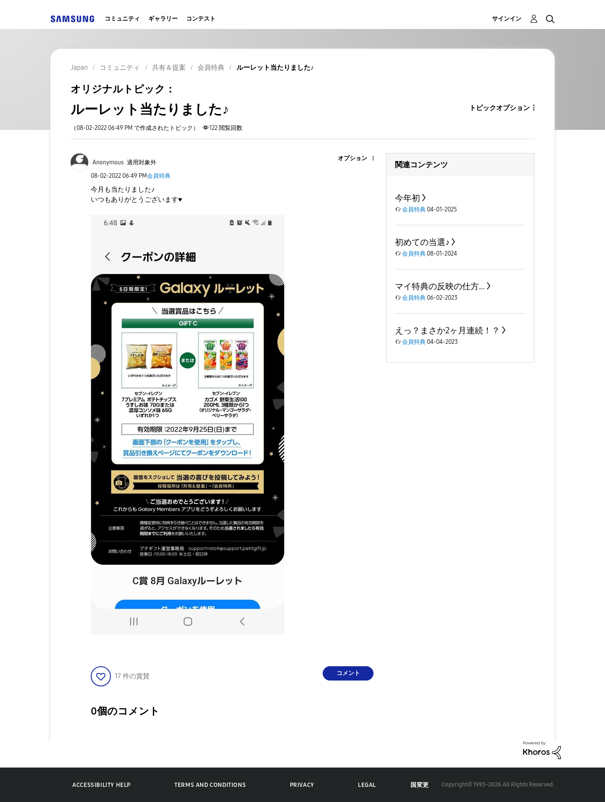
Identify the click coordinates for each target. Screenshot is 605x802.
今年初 (407, 198)
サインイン (506, 18)
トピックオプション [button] (499, 108)
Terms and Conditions (210, 785)
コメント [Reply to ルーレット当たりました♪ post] (348, 673)
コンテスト (201, 18)
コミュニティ (122, 18)
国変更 (419, 785)
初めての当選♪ (422, 242)
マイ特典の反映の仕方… (440, 286)
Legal (367, 785)
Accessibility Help (101, 785)
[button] (359, 159)
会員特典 (159, 175)
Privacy (302, 785)
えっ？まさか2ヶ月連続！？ (447, 330)
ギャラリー (163, 18)
